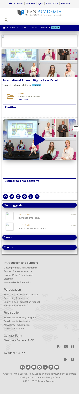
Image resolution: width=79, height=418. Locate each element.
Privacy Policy (11, 275)
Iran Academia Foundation (17, 282)
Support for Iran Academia (18, 271)
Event (34, 27)
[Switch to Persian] (56, 27)
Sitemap (8, 278)
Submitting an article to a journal (21, 294)
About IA (13, 27)
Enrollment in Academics (17, 321)
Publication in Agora (14, 305)
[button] (39, 139)
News (25, 27)
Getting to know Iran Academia (20, 267)
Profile (44, 27)
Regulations (26, 275)
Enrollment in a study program (20, 317)
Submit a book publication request (22, 302)
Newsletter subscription (17, 325)
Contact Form (13, 336)
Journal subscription (14, 328)
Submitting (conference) (16, 298)
